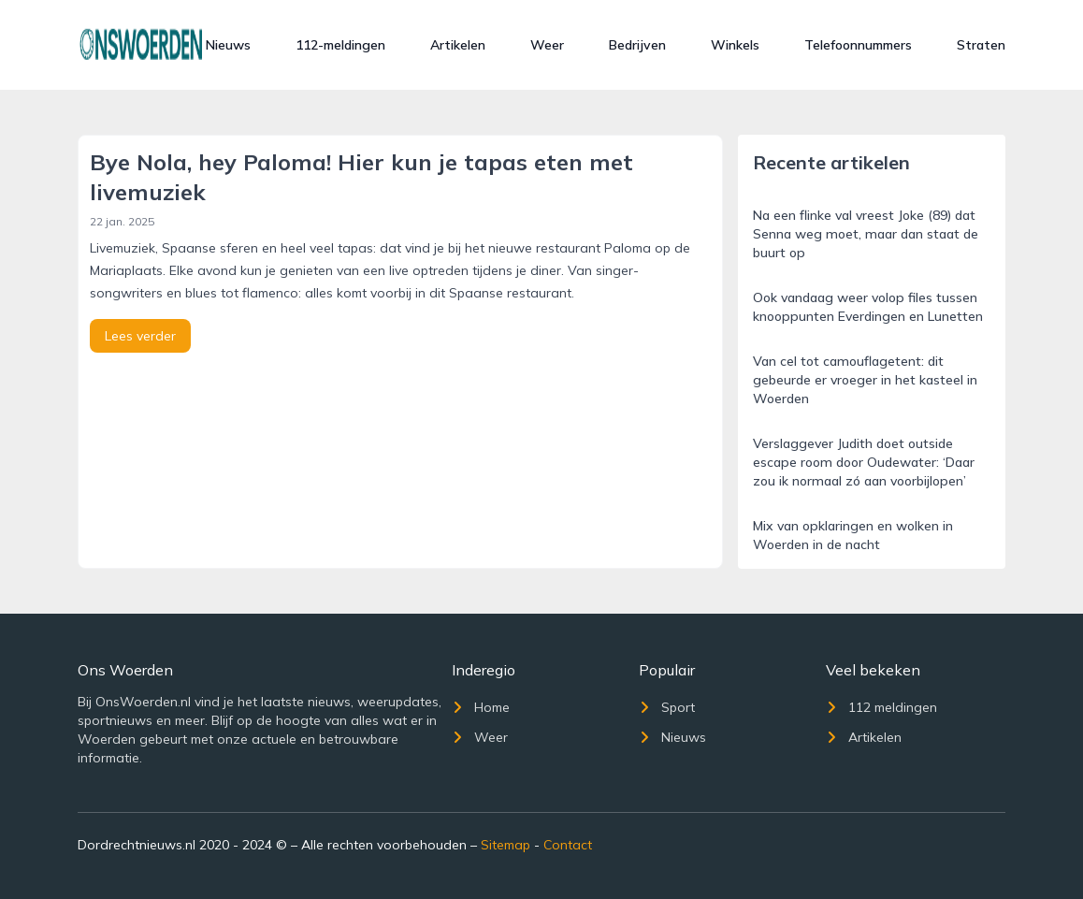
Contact (567, 844)
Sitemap (505, 844)
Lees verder (140, 335)
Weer (547, 44)
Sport (667, 707)
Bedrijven (637, 44)
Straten (981, 44)
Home (481, 707)
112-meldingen (340, 44)
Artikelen (457, 44)
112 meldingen (881, 707)
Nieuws (228, 44)
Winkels (735, 44)
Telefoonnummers (858, 44)
